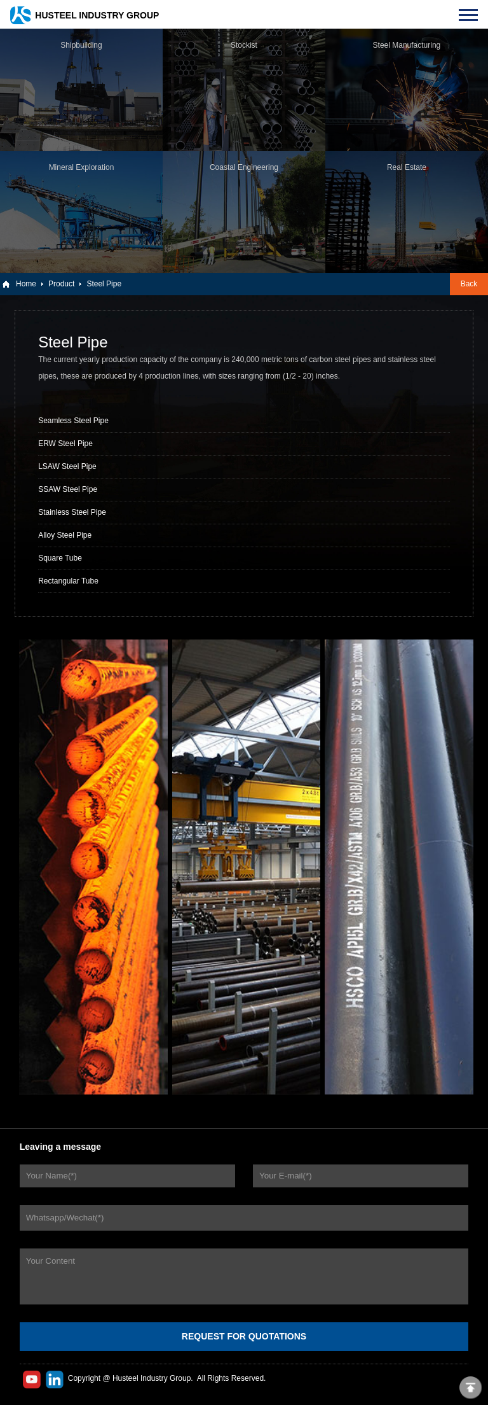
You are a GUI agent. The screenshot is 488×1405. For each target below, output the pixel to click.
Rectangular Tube (68, 581)
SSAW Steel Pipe (67, 489)
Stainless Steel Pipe (72, 512)
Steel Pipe (103, 283)
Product (61, 283)
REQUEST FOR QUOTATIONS (244, 1336)
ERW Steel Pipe (65, 443)
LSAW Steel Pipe (67, 466)
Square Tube (60, 558)
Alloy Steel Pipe (65, 535)
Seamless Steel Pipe (73, 420)
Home (26, 283)
